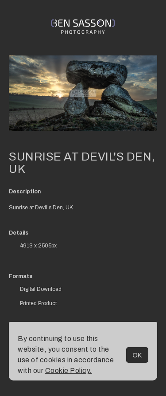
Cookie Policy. (68, 370)
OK (137, 355)
